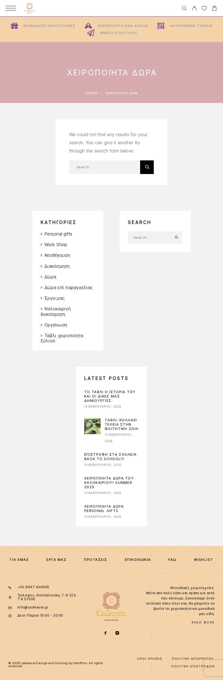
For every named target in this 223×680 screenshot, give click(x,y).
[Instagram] (117, 633)
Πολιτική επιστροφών (193, 666)
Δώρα (50, 276)
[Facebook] (106, 633)
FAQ (172, 560)
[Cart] (214, 8)
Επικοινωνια (138, 560)
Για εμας (19, 560)
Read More (203, 622)
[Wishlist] (204, 9)
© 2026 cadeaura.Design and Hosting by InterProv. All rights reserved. (55, 664)
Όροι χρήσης (149, 658)
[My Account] (194, 9)
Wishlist (203, 560)
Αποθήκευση (57, 255)
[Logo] (29, 8)
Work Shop (55, 244)
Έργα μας (54, 298)
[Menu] (11, 8)
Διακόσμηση (57, 266)
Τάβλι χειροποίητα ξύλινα (62, 338)
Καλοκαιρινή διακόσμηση (56, 311)
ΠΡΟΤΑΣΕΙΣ (95, 560)
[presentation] (92, 426)
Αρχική (91, 93)
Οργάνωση (55, 325)
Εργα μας (56, 560)
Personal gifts (58, 234)
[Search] (184, 9)
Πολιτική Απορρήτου (193, 658)
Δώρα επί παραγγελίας (68, 287)
